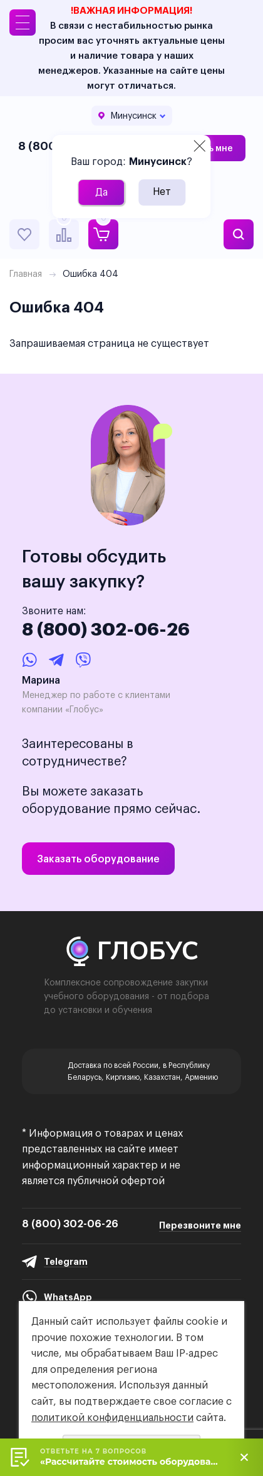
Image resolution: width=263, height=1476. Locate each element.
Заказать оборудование (98, 858)
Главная (25, 274)
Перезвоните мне (200, 1225)
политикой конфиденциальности (112, 1417)
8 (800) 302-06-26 (106, 629)
